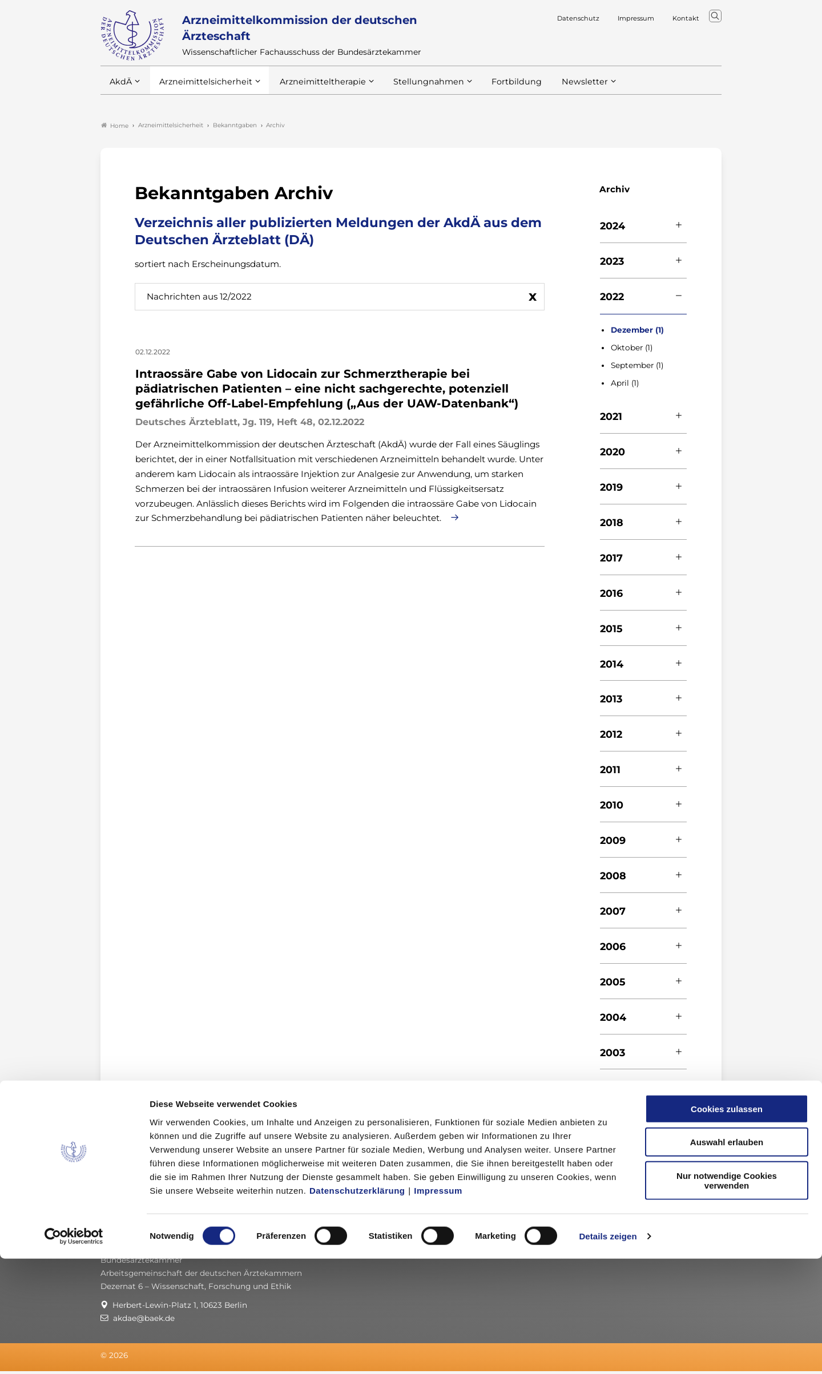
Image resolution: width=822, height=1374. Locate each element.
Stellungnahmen (413, 90)
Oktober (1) (631, 349)
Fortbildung (496, 90)
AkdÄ (120, 90)
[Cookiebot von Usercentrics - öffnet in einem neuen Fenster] (74, 1351)
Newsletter (561, 90)
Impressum (438, 1305)
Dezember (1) (637, 332)
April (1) (625, 385)
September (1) (637, 367)
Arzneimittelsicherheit (201, 90)
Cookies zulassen (727, 1223)
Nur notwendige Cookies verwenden (726, 1295)
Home (114, 128)
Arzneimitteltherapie (313, 90)
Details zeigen (607, 1351)
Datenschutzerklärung (357, 1305)
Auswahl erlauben (726, 1257)
